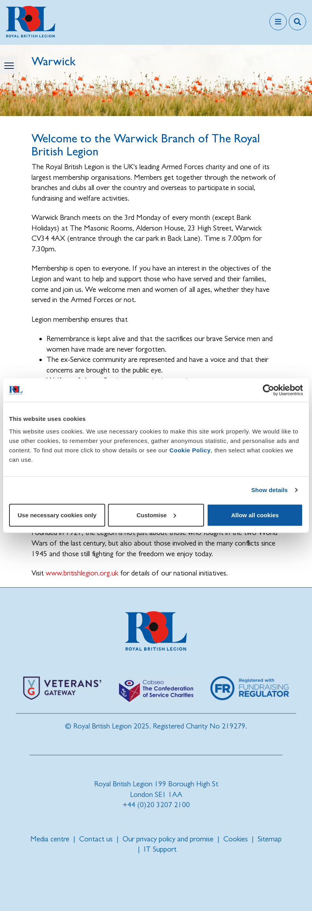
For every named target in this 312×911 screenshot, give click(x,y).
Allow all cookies (255, 514)
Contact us (96, 839)
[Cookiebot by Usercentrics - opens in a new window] (268, 390)
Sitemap (270, 839)
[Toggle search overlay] (297, 21)
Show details (269, 490)
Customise (156, 514)
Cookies (235, 839)
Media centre (49, 839)
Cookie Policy (190, 449)
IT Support (160, 849)
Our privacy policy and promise (168, 839)
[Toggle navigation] (278, 21)
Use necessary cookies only (57, 514)
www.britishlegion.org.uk (82, 573)
